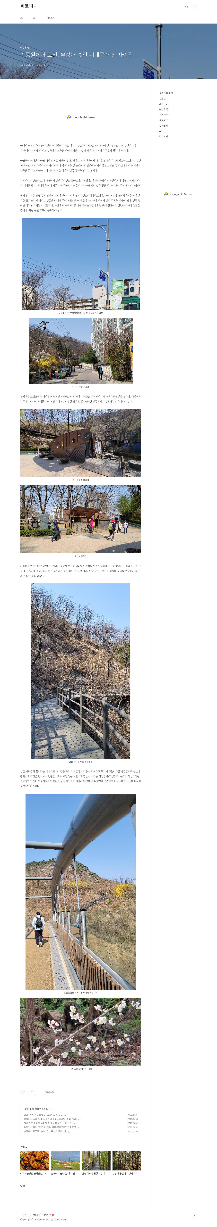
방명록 (51, 18)
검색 (186, 6)
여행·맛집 (29, 1109)
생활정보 (163, 120)
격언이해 (163, 136)
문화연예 (163, 125)
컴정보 (162, 98)
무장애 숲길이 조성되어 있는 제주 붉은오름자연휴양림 (50, 1127)
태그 (35, 18)
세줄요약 (163, 104)
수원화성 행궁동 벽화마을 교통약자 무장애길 (45, 1131)
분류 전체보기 (166, 93)
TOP (194, 1216)
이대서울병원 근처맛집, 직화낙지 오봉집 (43, 1115)
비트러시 (29, 6)
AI (160, 131)
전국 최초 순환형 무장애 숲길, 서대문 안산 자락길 (47, 1123)
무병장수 (163, 114)
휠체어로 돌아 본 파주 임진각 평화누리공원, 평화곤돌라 (50, 1119)
